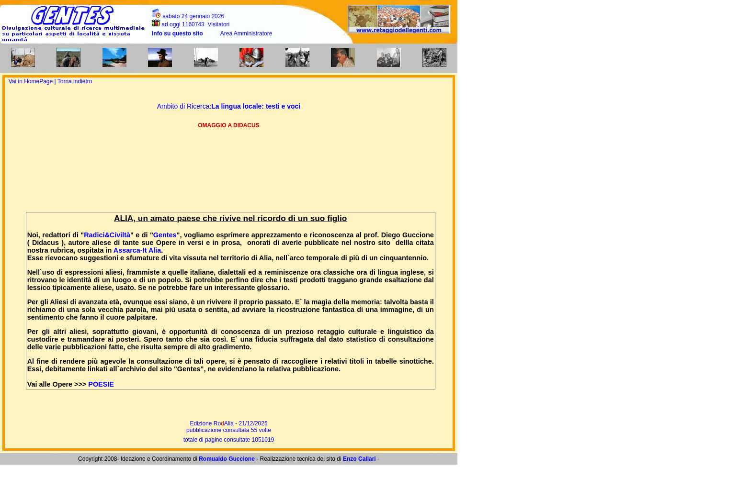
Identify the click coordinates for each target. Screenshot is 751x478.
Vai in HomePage (32, 81)
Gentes (165, 235)
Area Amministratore (246, 33)
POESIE (101, 384)
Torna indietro (74, 81)
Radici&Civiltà (107, 235)
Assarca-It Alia (137, 250)
